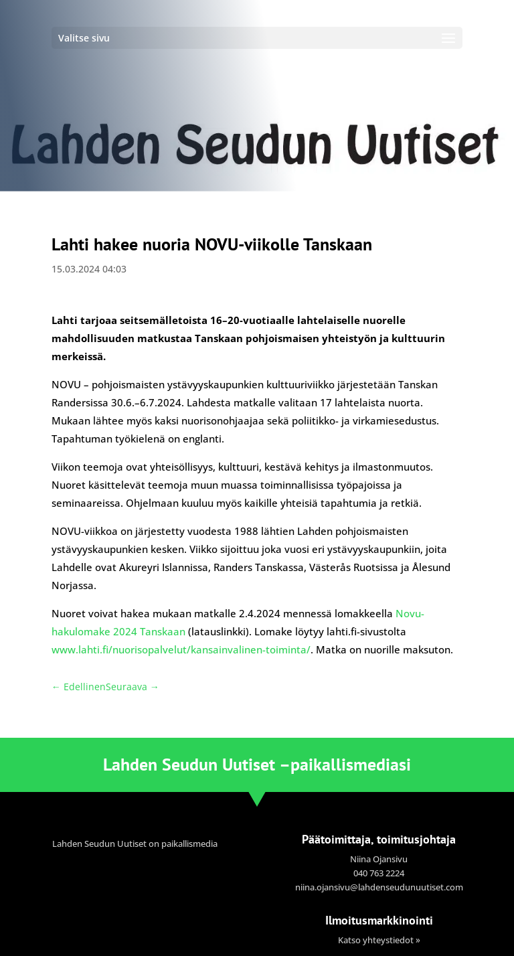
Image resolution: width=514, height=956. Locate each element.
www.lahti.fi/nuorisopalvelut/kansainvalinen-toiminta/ (181, 649)
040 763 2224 (378, 873)
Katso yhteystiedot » (379, 940)
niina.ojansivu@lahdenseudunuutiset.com (379, 887)
